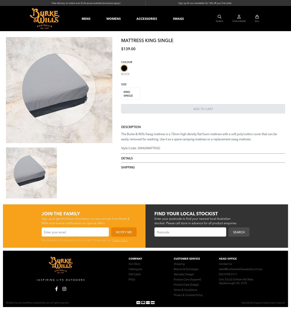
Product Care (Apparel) (187, 279)
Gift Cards (134, 274)
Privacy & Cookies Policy (188, 295)
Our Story (134, 264)
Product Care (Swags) (186, 284)
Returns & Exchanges (186, 269)
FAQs (132, 279)
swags (178, 18)
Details (127, 158)
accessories (146, 18)
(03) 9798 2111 (228, 274)
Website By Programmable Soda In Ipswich (263, 302)
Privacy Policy (120, 240)
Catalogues (135, 269)
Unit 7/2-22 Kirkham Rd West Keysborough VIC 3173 (236, 281)
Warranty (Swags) (184, 274)
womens (113, 18)
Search (239, 232)
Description (131, 127)
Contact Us (225, 264)
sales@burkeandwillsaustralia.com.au (240, 269)
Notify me (124, 232)
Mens (86, 18)
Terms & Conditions (185, 289)
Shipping (128, 167)
